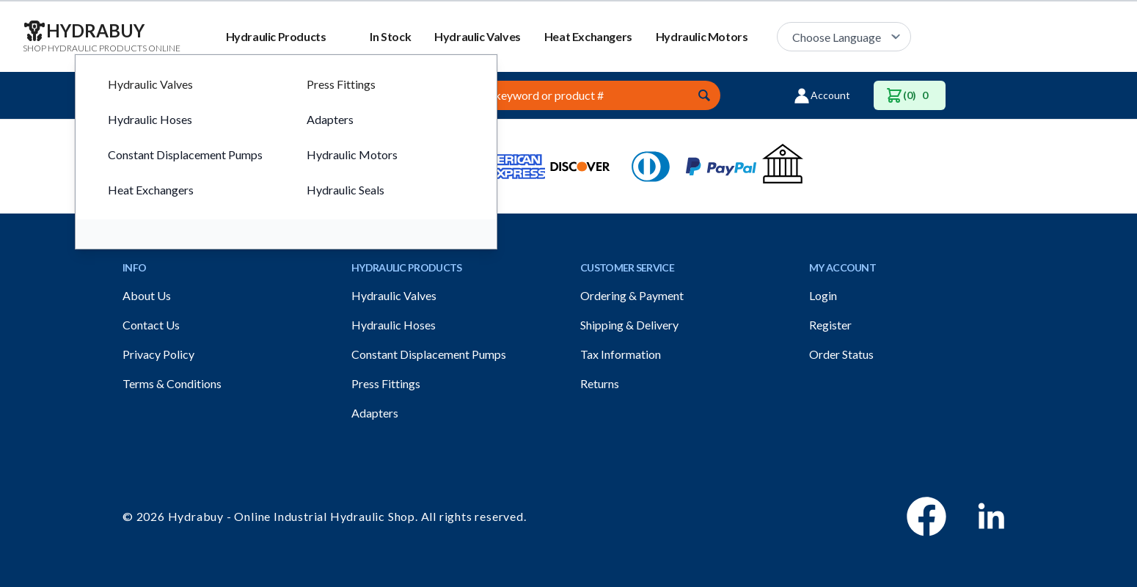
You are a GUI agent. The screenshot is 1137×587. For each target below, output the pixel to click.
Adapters (374, 413)
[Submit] (704, 95)
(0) (909, 95)
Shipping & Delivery (629, 325)
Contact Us (151, 325)
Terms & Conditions (172, 383)
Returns (599, 383)
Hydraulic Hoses (393, 325)
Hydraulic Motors (702, 36)
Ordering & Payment (632, 295)
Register (830, 325)
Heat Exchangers (588, 36)
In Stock (390, 36)
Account (821, 95)
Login (823, 295)
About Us (147, 295)
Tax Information (620, 354)
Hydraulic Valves (477, 36)
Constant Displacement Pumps (428, 354)
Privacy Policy (158, 354)
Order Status (841, 354)
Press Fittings (385, 383)
